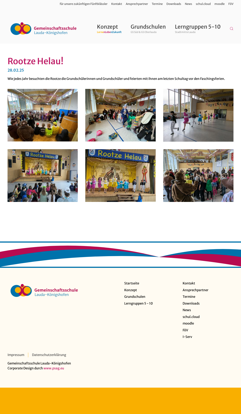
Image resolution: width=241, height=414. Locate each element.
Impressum (16, 355)
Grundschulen (134, 297)
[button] (231, 28)
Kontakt (116, 4)
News (188, 4)
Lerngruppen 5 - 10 (138, 303)
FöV (230, 4)
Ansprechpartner (137, 4)
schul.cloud (203, 4)
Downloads (173, 4)
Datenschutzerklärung (49, 355)
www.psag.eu (53, 368)
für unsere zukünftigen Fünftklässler (84, 4)
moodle (219, 4)
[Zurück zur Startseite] (43, 28)
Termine (157, 4)
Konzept (130, 290)
